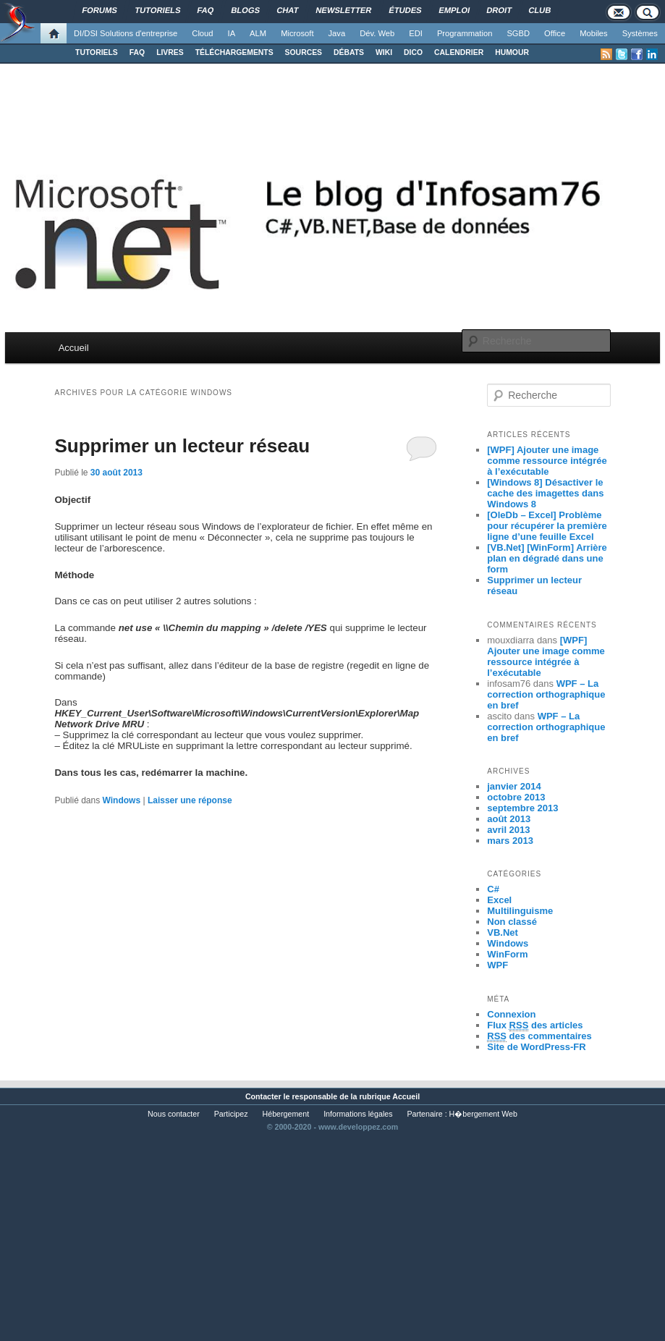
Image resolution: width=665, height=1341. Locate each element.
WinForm (507, 954)
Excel (499, 899)
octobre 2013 (516, 797)
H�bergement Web (483, 1113)
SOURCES (303, 52)
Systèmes (640, 33)
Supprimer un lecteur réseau (182, 446)
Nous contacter (174, 1113)
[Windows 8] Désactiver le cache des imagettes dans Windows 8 (545, 493)
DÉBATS (349, 52)
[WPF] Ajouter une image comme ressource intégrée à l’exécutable (546, 460)
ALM (258, 33)
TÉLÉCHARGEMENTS (234, 52)
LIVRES (170, 52)
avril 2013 (508, 829)
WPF (497, 965)
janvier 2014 (514, 786)
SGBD (518, 33)
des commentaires (539, 1036)
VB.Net (502, 932)
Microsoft (297, 33)
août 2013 (508, 818)
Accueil (74, 347)
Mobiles (594, 33)
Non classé (512, 921)
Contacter (263, 1096)
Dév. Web (377, 33)
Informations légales (357, 1113)
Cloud (202, 33)
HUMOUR (512, 52)
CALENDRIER (458, 52)
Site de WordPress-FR (536, 1046)
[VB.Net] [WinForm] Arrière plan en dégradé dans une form (547, 558)
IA (232, 33)
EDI (416, 33)
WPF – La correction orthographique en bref (546, 694)
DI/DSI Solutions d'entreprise (125, 33)
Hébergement (286, 1113)
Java (337, 33)
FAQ (137, 52)
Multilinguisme (520, 910)
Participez (231, 1113)
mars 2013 (510, 840)
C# (493, 889)
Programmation (464, 33)
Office (554, 33)
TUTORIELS (96, 52)
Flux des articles (535, 1025)
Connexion (511, 1014)
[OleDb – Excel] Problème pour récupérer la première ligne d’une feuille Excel (546, 525)
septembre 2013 (522, 808)
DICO (413, 52)
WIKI (384, 52)
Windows (122, 800)
